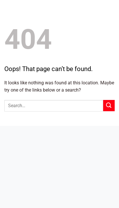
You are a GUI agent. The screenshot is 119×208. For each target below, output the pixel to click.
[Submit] (109, 105)
